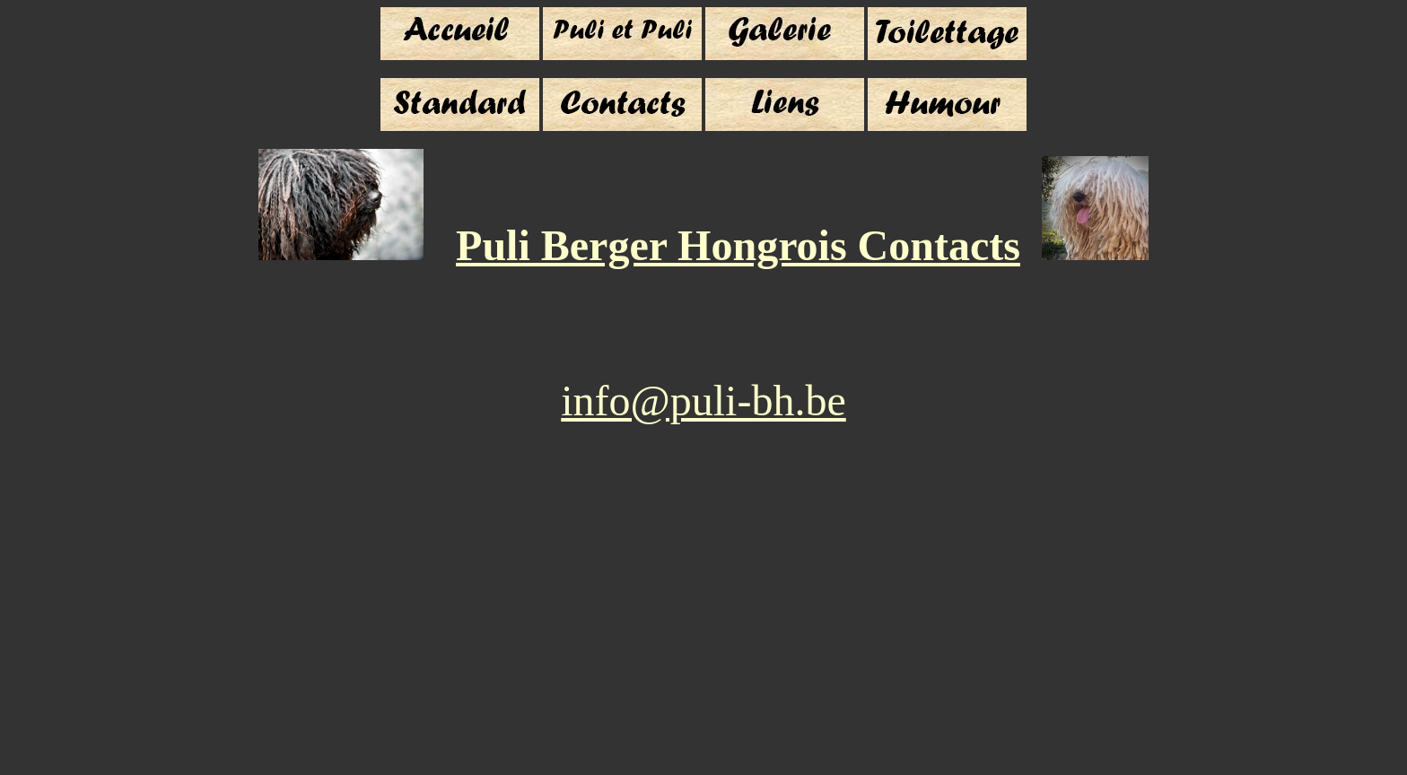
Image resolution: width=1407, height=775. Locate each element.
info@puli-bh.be (703, 400)
